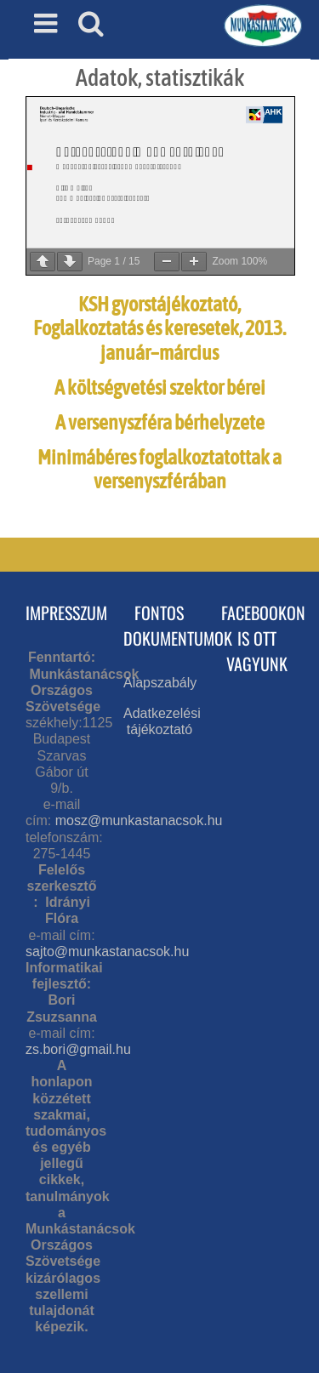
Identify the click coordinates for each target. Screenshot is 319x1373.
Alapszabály (160, 682)
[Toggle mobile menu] (47, 23)
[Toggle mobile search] (91, 23)
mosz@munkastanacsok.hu (139, 820)
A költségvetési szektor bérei (159, 387)
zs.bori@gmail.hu (78, 1049)
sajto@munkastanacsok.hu (107, 951)
